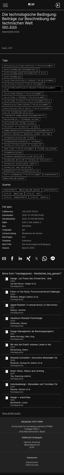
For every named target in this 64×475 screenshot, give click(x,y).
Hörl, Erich (9, 27)
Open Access (32, 465)
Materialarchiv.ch (32, 444)
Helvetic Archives (32, 442)
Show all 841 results (11, 413)
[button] (5, 5)
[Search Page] (31, 4)
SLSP (32, 447)
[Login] (57, 7)
